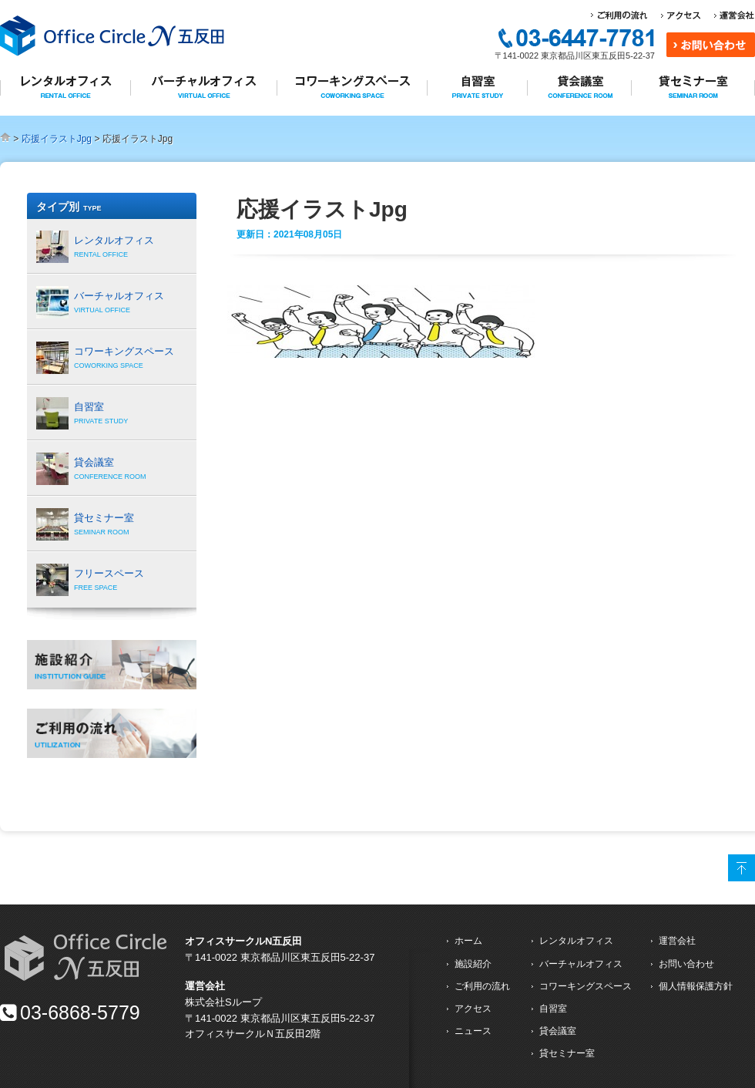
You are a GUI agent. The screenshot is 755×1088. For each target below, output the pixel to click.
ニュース (473, 1031)
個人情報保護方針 (696, 986)
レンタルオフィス (576, 940)
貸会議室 (557, 1031)
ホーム (468, 940)
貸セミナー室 (567, 1053)
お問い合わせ (686, 963)
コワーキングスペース (585, 986)
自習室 (553, 1008)
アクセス (473, 1008)
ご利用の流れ (482, 986)
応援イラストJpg (57, 138)
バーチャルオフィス (580, 963)
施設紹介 (473, 963)
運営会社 (677, 940)
